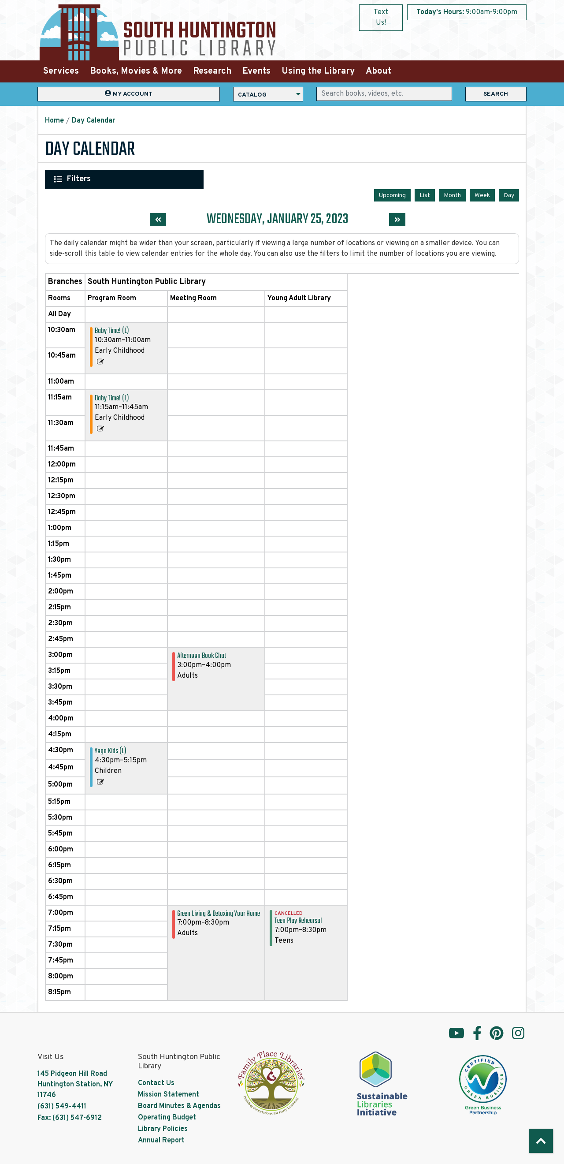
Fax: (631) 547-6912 (69, 1117)
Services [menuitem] (61, 71)
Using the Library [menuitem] (318, 71)
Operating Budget (167, 1116)
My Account (128, 93)
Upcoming (392, 194)
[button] (467, 12)
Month (452, 194)
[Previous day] (158, 219)
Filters (79, 179)
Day (509, 194)
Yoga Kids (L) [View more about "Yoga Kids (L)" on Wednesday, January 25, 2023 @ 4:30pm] (110, 750)
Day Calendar (93, 120)
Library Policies (163, 1128)
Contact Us (156, 1082)
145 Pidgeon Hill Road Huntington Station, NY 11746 (74, 1084)
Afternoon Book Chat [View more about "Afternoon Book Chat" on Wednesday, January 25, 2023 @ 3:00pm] (201, 655)
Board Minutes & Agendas (179, 1105)
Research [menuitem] (212, 71)
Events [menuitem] (256, 71)
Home (54, 120)
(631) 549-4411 (61, 1105)
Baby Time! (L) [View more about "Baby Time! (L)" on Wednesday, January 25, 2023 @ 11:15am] (112, 397)
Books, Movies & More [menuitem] (136, 71)
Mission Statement (168, 1093)
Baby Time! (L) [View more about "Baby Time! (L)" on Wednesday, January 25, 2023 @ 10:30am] (112, 330)
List (424, 194)
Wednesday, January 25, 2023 (278, 219)
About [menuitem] (378, 71)
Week (482, 194)
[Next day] (397, 219)
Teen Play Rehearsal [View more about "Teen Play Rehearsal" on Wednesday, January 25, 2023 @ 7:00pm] (298, 920)
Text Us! (381, 17)
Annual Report (161, 1139)
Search (495, 94)
